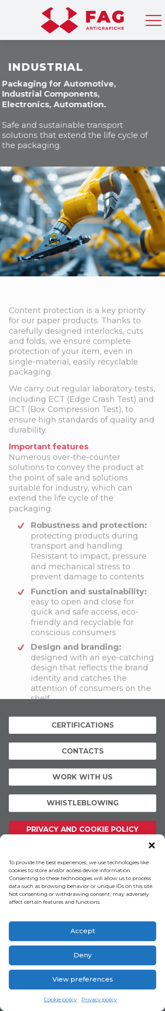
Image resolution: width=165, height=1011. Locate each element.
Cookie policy (60, 999)
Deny (82, 955)
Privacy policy (99, 999)
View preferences (82, 979)
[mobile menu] (153, 17)
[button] (151, 845)
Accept (82, 931)
